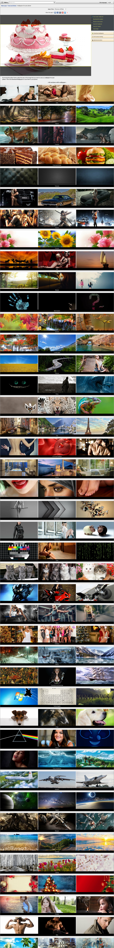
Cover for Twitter (96, 26)
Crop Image (94, 29)
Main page (4, 5)
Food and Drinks (12, 5)
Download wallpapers (98, 33)
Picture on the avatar (97, 21)
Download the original (97, 19)
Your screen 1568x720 (97, 16)
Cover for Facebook (96, 24)
